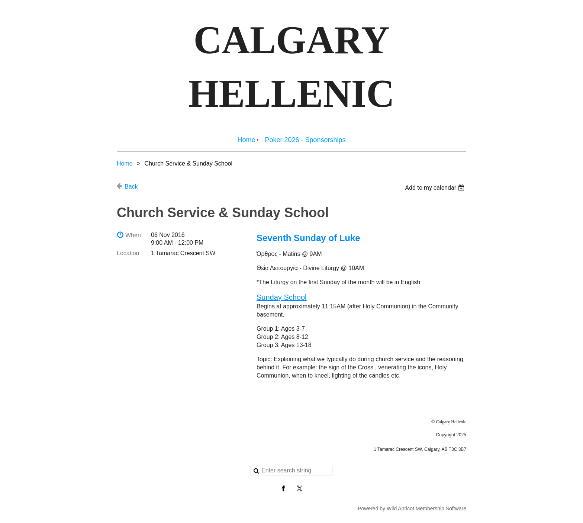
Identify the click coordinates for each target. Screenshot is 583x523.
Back (131, 186)
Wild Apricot (400, 508)
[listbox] (435, 187)
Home (125, 163)
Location (128, 253)
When (133, 235)
